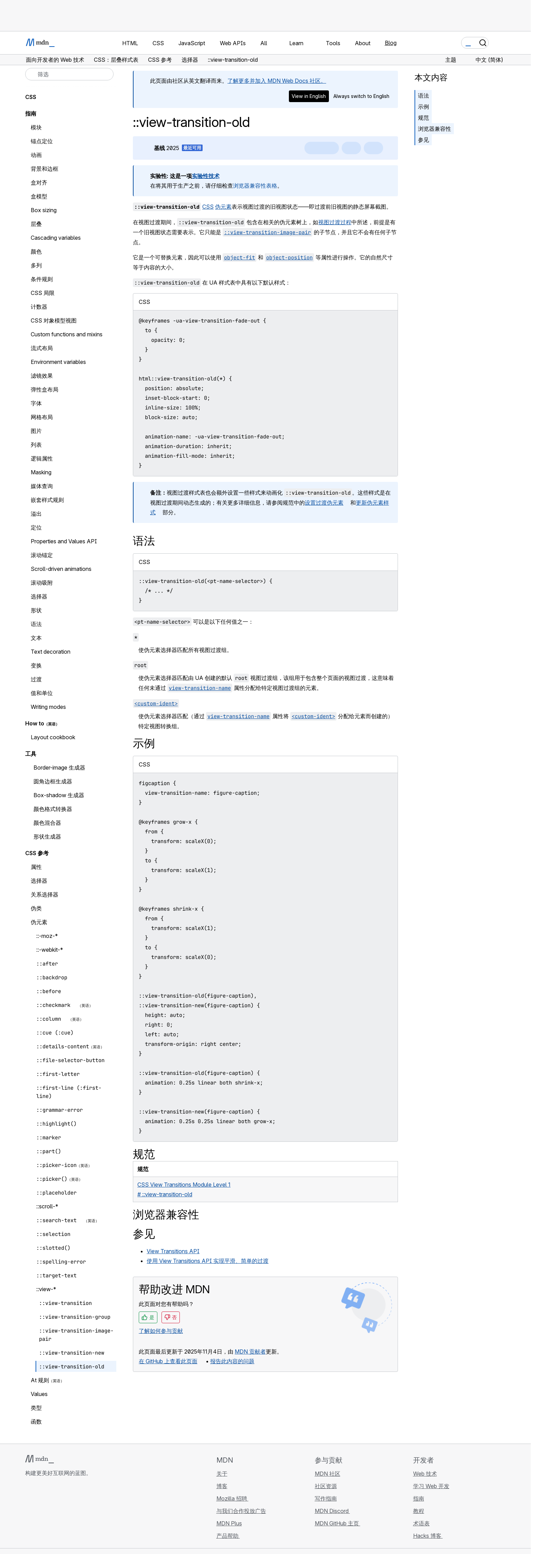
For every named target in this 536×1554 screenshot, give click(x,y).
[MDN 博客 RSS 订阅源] (79, 1514)
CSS (208, 206)
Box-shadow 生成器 (58, 795)
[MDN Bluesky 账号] (42, 1514)
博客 (221, 1486)
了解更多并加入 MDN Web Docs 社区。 (276, 80)
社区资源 (326, 1486)
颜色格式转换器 (52, 808)
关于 (221, 1473)
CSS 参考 (37, 853)
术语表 (421, 1523)
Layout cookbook (53, 737)
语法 (423, 95)
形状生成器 (47, 836)
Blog (391, 42)
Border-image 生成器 (59, 767)
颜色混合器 (47, 822)
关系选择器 (44, 894)
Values (39, 1393)
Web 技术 (425, 1473)
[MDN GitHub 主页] (29, 1514)
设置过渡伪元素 (324, 502)
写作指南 (326, 1498)
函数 (36, 1421)
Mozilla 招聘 (232, 1498)
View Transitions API (173, 1251)
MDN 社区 (327, 1473)
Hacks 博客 (428, 1535)
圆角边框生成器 (52, 781)
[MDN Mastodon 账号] (66, 1514)
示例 (423, 106)
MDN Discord (332, 1510)
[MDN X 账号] (54, 1514)
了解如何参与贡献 (161, 1330)
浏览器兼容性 (434, 128)
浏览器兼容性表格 (255, 185)
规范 (423, 117)
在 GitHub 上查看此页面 (168, 1361)
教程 (418, 1510)
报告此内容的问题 (232, 1361)
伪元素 (223, 206)
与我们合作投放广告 (241, 1510)
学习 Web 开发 (431, 1486)
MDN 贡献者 (250, 1351)
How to (34, 723)
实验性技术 (206, 175)
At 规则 (40, 1380)
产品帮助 (228, 1535)
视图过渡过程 (334, 222)
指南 (30, 113)
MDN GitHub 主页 (337, 1523)
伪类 (36, 908)
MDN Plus (229, 1523)
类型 (36, 1407)
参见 (423, 139)
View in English (309, 96)
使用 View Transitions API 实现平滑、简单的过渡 (208, 1260)
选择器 (39, 880)
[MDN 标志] (39, 1459)
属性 (36, 866)
